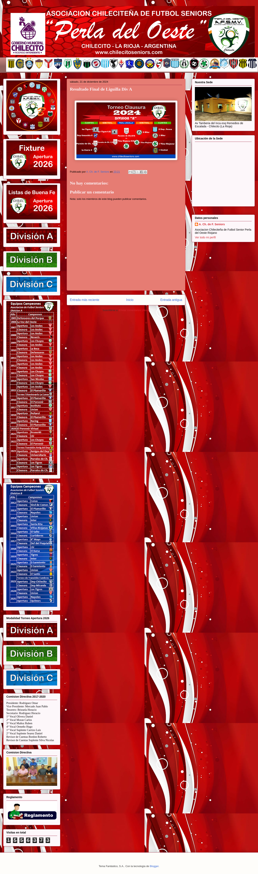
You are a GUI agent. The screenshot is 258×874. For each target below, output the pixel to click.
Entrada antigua (171, 300)
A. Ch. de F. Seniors (212, 224)
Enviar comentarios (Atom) (134, 310)
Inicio (129, 300)
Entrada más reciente (84, 300)
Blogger (154, 866)
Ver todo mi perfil (205, 237)
